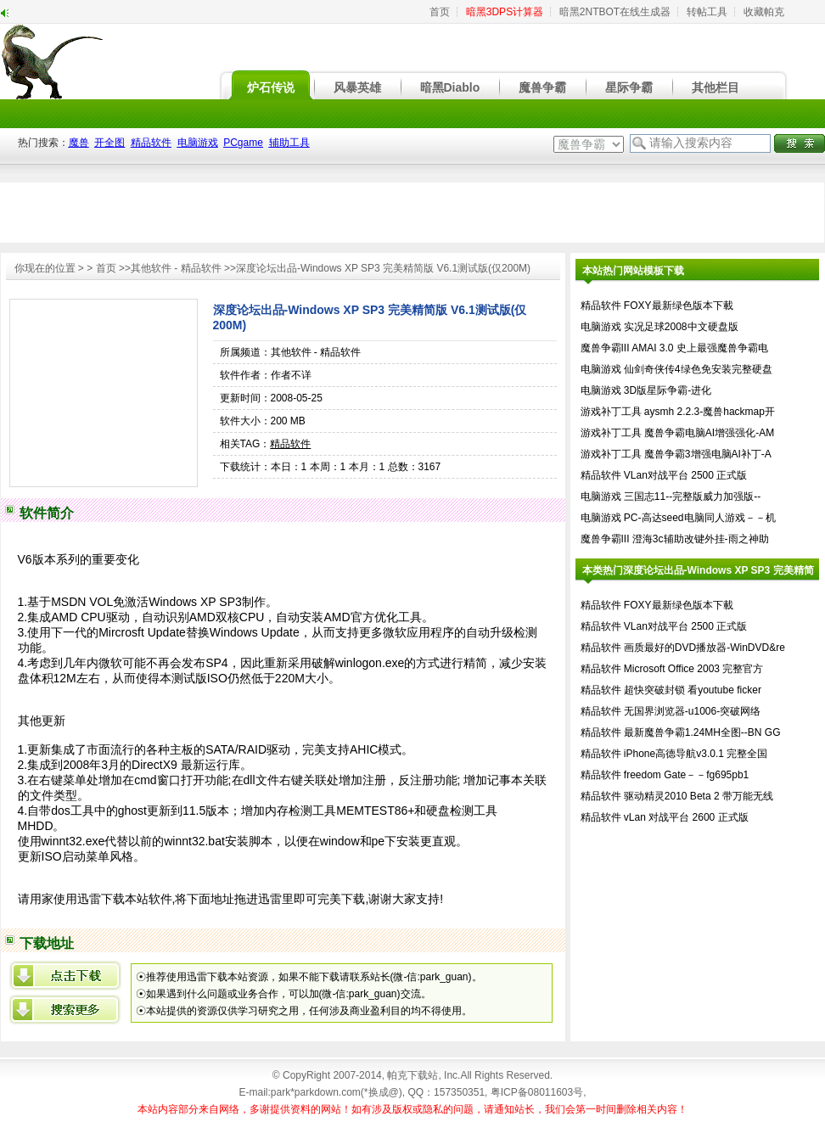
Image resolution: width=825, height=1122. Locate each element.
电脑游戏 (601, 327)
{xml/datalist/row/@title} (65, 975)
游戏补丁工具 (611, 412)
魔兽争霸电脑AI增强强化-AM (709, 433)
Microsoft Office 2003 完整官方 (694, 669)
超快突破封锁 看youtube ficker (692, 690)
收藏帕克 (764, 12)
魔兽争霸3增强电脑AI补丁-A (708, 454)
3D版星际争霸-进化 (667, 390)
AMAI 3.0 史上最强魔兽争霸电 (699, 348)
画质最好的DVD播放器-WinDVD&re (704, 648)
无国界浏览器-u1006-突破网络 (692, 711)
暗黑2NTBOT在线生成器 (615, 12)
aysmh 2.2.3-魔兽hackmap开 (709, 412)
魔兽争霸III (605, 348)
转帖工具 (707, 12)
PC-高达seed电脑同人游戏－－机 (700, 518)
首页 (439, 12)
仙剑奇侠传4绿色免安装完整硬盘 (698, 369)
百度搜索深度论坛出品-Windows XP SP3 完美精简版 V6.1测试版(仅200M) (65, 1009)
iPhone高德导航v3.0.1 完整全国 (695, 754)
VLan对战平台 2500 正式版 (685, 475)
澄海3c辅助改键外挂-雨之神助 (700, 539)
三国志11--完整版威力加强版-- (692, 496)
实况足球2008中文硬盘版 (681, 327)
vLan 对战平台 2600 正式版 (686, 817)
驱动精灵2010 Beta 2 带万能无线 (698, 796)
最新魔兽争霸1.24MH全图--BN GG (702, 732)
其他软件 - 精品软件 (176, 268)
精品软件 (290, 444)
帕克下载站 (412, 1075)
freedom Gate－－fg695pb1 (686, 775)
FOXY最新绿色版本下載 (678, 305)
